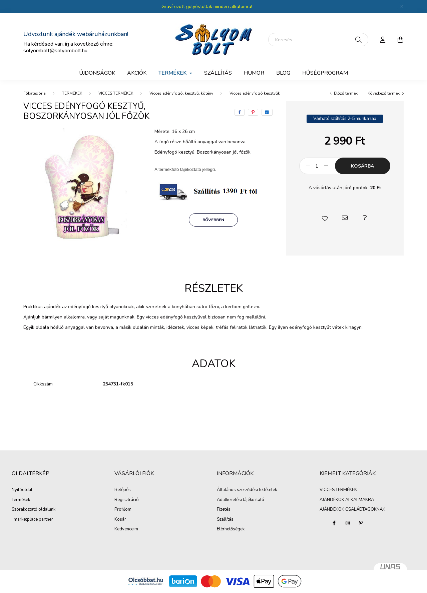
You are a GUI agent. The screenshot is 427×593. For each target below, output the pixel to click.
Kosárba (362, 166)
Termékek (21, 500)
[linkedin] (267, 112)
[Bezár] (402, 7)
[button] (324, 218)
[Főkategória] (34, 93)
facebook (334, 523)
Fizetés (224, 509)
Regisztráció (126, 500)
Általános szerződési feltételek (247, 490)
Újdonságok (97, 73)
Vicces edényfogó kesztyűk (255, 93)
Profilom (122, 509)
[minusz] (308, 166)
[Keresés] (318, 39)
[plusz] (326, 166)
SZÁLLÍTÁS (218, 73)
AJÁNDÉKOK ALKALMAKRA (347, 500)
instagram (347, 523)
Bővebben (213, 220)
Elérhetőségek (231, 529)
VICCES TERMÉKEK (115, 93)
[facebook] (240, 112)
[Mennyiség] (317, 166)
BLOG (283, 73)
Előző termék (346, 93)
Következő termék (384, 93)
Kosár (120, 519)
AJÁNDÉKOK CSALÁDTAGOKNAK (352, 509)
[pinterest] (253, 112)
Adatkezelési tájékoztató (240, 500)
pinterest (361, 523)
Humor (254, 73)
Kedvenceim (126, 529)
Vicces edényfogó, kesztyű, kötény (181, 93)
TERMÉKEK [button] (173, 73)
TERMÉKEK (72, 93)
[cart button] (400, 39)
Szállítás (225, 519)
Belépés (122, 490)
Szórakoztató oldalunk (33, 509)
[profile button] (383, 39)
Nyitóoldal (22, 490)
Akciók (136, 73)
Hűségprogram (325, 73)
